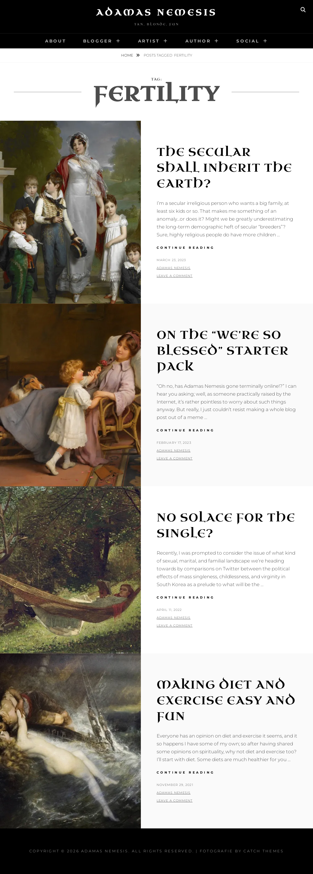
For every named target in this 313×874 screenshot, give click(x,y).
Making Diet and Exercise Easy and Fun (226, 701)
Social (247, 41)
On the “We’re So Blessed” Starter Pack (223, 351)
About (55, 41)
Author (198, 41)
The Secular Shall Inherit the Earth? (224, 168)
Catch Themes (263, 851)
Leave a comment (175, 276)
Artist (149, 41)
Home (127, 55)
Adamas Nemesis (156, 12)
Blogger (97, 41)
